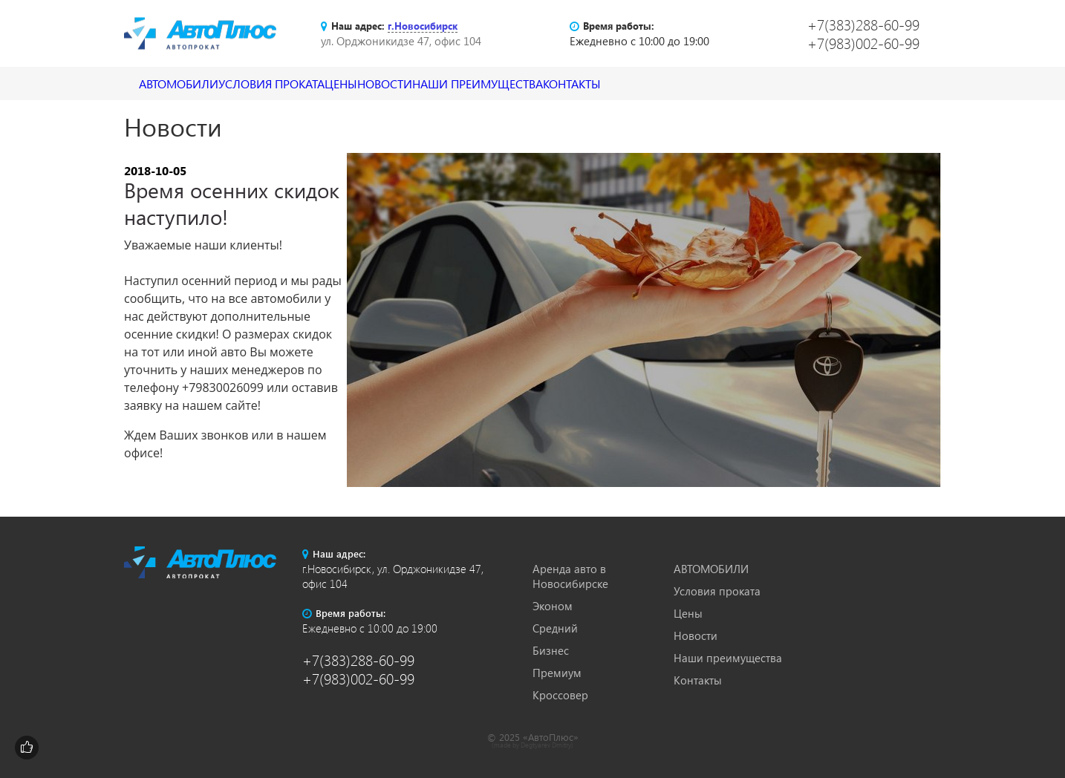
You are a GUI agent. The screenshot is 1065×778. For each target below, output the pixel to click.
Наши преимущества (596, 83)
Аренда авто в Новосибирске (570, 576)
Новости (478, 83)
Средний (555, 628)
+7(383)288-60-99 (863, 24)
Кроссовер (560, 694)
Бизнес (550, 650)
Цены (407, 83)
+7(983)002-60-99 (863, 42)
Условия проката (309, 83)
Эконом (552, 605)
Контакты (717, 83)
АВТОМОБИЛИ (191, 83)
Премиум (557, 672)
